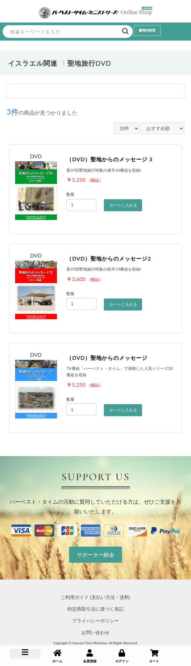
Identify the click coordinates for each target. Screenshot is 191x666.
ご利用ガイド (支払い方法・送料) (95, 597)
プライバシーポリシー (95, 620)
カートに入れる (123, 205)
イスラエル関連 (32, 63)
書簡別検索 (147, 30)
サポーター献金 (95, 554)
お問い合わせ (95, 632)
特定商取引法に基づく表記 (95, 609)
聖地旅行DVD (89, 63)
